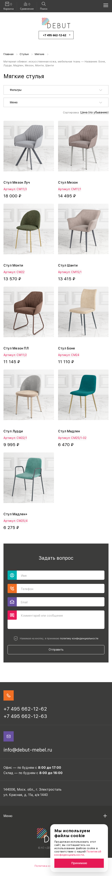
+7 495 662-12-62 (54, 35)
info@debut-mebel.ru (27, 750)
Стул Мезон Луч (16, 182)
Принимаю (79, 863)
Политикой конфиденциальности (77, 853)
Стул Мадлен (69, 431)
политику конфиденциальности (79, 638)
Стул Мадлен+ (15, 514)
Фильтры (15, 90)
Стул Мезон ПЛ (16, 348)
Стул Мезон (68, 182)
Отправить (56, 649)
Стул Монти (13, 265)
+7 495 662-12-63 (25, 716)
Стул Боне (66, 348)
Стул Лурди (13, 431)
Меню (14, 102)
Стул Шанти (68, 265)
